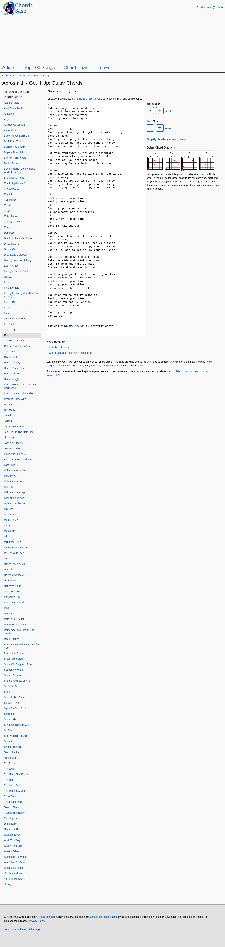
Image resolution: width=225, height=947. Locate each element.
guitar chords (47, 916)
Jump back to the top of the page (22, 929)
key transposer (105, 365)
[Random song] (210, 7)
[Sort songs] (13, 96)
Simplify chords (156, 138)
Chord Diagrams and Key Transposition (70, 352)
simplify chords (72, 326)
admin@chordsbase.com (103, 916)
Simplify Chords (85, 98)
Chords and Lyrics (59, 347)
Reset (166, 111)
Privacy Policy (36, 920)
